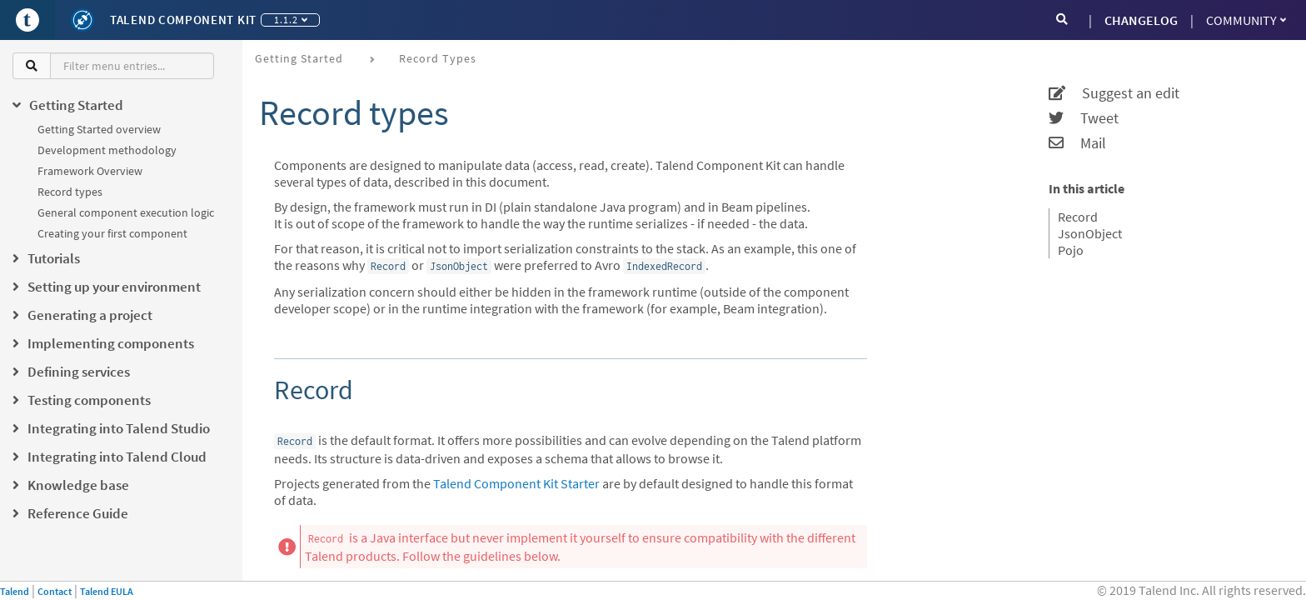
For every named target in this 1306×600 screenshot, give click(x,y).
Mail (1077, 143)
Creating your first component (112, 233)
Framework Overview (89, 170)
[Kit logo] (82, 20)
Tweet (1084, 118)
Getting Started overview (99, 129)
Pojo (1071, 250)
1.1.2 (290, 19)
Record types (69, 191)
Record (1078, 216)
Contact (54, 591)
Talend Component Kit (183, 20)
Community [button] (1246, 20)
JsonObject (1090, 233)
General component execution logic (125, 212)
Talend (14, 591)
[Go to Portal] (27, 20)
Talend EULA (106, 591)
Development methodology (107, 150)
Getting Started (299, 58)
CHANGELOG (1141, 20)
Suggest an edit (1114, 93)
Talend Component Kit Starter (516, 483)
